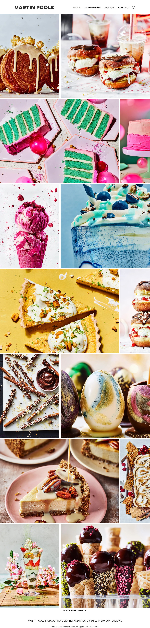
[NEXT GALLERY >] (75, 610)
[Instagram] (133, 8)
